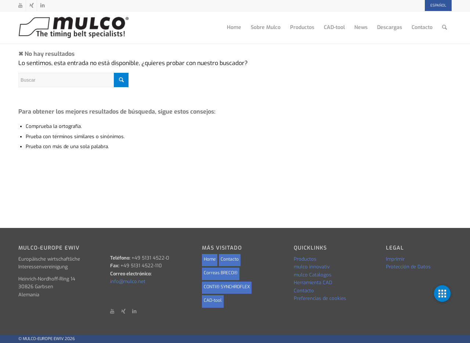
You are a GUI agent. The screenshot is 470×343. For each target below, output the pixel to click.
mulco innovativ (312, 267)
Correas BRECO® (221, 273)
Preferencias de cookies (320, 298)
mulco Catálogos (313, 275)
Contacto (230, 259)
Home (210, 259)
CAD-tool (213, 300)
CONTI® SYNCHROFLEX (227, 287)
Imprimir (395, 259)
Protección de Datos (408, 267)
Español (438, 5)
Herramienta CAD (313, 282)
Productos (305, 259)
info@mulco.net (127, 281)
